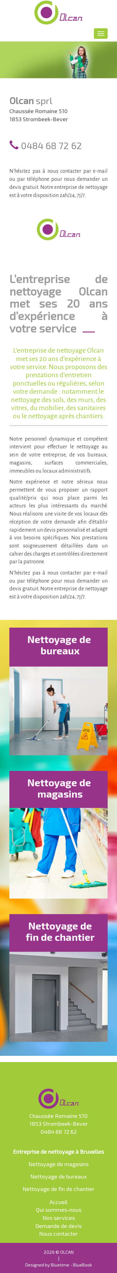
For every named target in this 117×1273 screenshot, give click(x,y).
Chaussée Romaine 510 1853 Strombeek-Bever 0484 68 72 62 (58, 1111)
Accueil (58, 1201)
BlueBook (82, 1264)
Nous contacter (58, 1233)
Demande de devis (58, 1225)
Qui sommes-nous (58, 1209)
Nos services (58, 1217)
